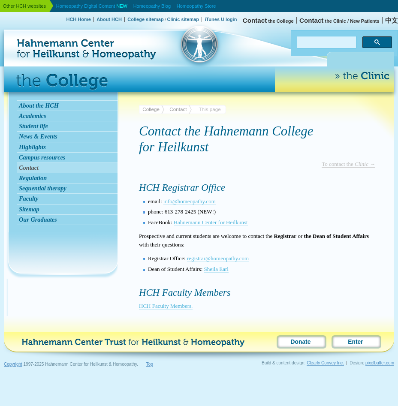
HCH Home (78, 19)
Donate (301, 342)
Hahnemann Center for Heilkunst (211, 222)
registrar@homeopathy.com (218, 258)
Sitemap (29, 209)
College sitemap (145, 19)
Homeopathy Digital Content (91, 6)
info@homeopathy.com (189, 201)
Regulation (33, 177)
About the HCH (39, 105)
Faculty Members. (166, 306)
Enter (355, 342)
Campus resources (42, 157)
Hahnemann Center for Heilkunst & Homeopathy (46, 27)
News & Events (38, 136)
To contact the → (348, 164)
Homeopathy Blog (152, 6)
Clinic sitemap (183, 19)
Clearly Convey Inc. (325, 363)
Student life (33, 126)
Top (149, 364)
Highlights (32, 147)
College (151, 109)
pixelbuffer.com (379, 363)
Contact (29, 167)
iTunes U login (221, 19)
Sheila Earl (216, 269)
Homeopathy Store (196, 6)
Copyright (13, 364)
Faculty (28, 198)
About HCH (109, 19)
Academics (32, 115)
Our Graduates (38, 219)
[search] (325, 42)
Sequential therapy (42, 188)
